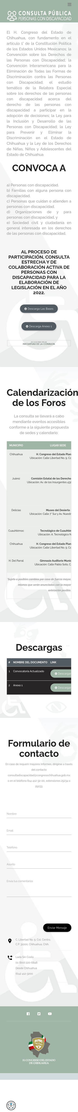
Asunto (11, 864)
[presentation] (35, 910)
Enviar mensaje (57, 927)
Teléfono (12, 847)
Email (10, 830)
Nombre (11, 813)
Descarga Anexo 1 (39, 326)
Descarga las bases (38, 309)
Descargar (63, 673)
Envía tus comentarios (20, 881)
